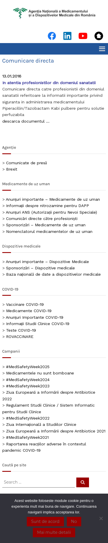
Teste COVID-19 (21, 330)
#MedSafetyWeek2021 (27, 437)
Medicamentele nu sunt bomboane (40, 373)
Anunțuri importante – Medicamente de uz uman (53, 199)
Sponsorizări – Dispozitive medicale (40, 268)
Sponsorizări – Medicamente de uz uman (46, 225)
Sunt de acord (45, 521)
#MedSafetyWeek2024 (28, 379)
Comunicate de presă (26, 163)
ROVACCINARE (19, 336)
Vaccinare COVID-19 (25, 304)
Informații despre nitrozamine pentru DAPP (47, 205)
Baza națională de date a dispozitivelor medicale (53, 274)
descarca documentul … (26, 121)
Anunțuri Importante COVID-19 (35, 317)
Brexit (11, 169)
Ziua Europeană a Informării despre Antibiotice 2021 (55, 431)
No (74, 521)
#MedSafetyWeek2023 (28, 386)
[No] (101, 518)
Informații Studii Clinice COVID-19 (38, 323)
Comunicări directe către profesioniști (42, 218)
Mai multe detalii (54, 532)
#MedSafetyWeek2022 (28, 418)
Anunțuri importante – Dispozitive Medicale (47, 261)
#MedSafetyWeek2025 (28, 366)
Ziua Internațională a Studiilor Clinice (41, 424)
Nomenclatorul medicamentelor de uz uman (49, 231)
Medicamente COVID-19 (29, 310)
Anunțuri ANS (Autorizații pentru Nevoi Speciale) (51, 212)
